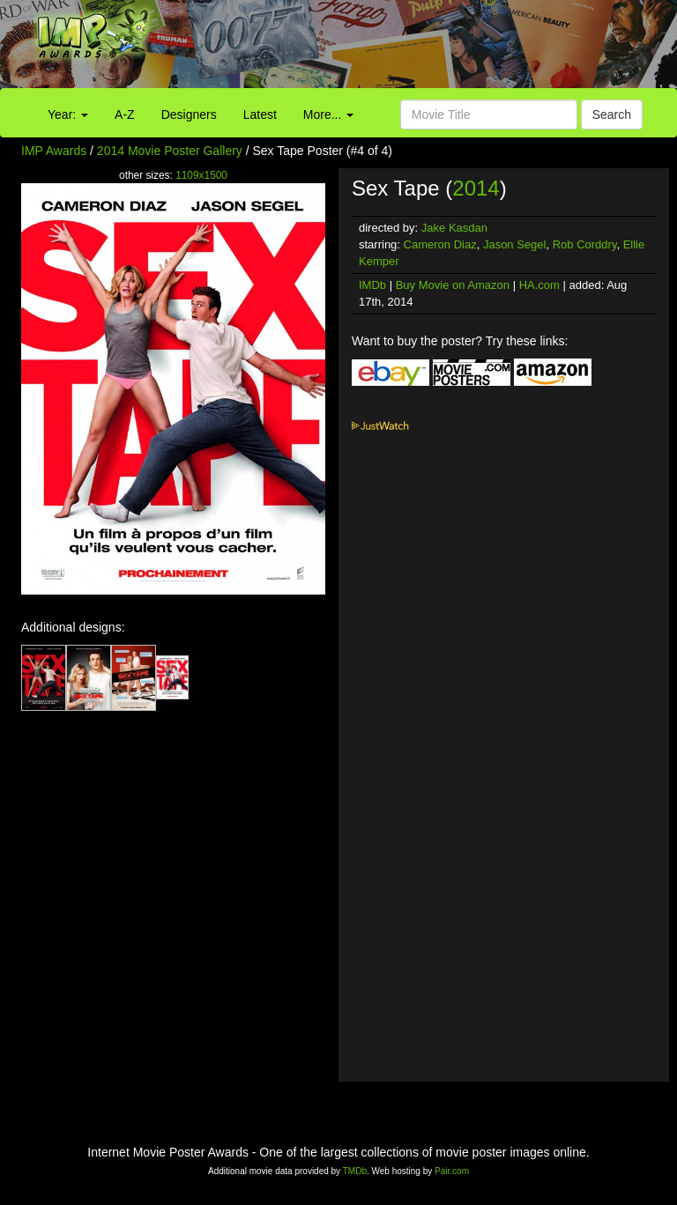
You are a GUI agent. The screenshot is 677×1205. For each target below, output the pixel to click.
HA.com (539, 285)
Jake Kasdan (454, 227)
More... (328, 114)
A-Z (125, 114)
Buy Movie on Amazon (453, 285)
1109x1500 (201, 175)
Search (611, 114)
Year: (68, 114)
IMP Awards (53, 151)
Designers (189, 114)
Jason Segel (515, 244)
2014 (475, 188)
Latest (260, 114)
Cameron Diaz (440, 244)
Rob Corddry (585, 244)
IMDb (372, 285)
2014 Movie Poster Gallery (169, 151)
